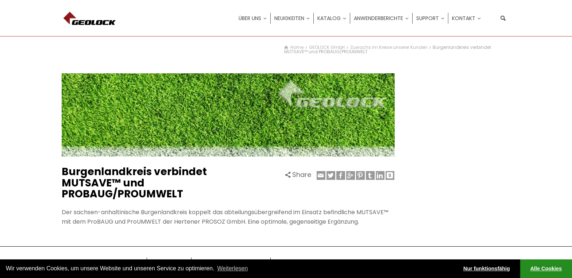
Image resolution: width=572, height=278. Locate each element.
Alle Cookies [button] (546, 268)
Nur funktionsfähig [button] (486, 268)
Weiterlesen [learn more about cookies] (232, 268)
